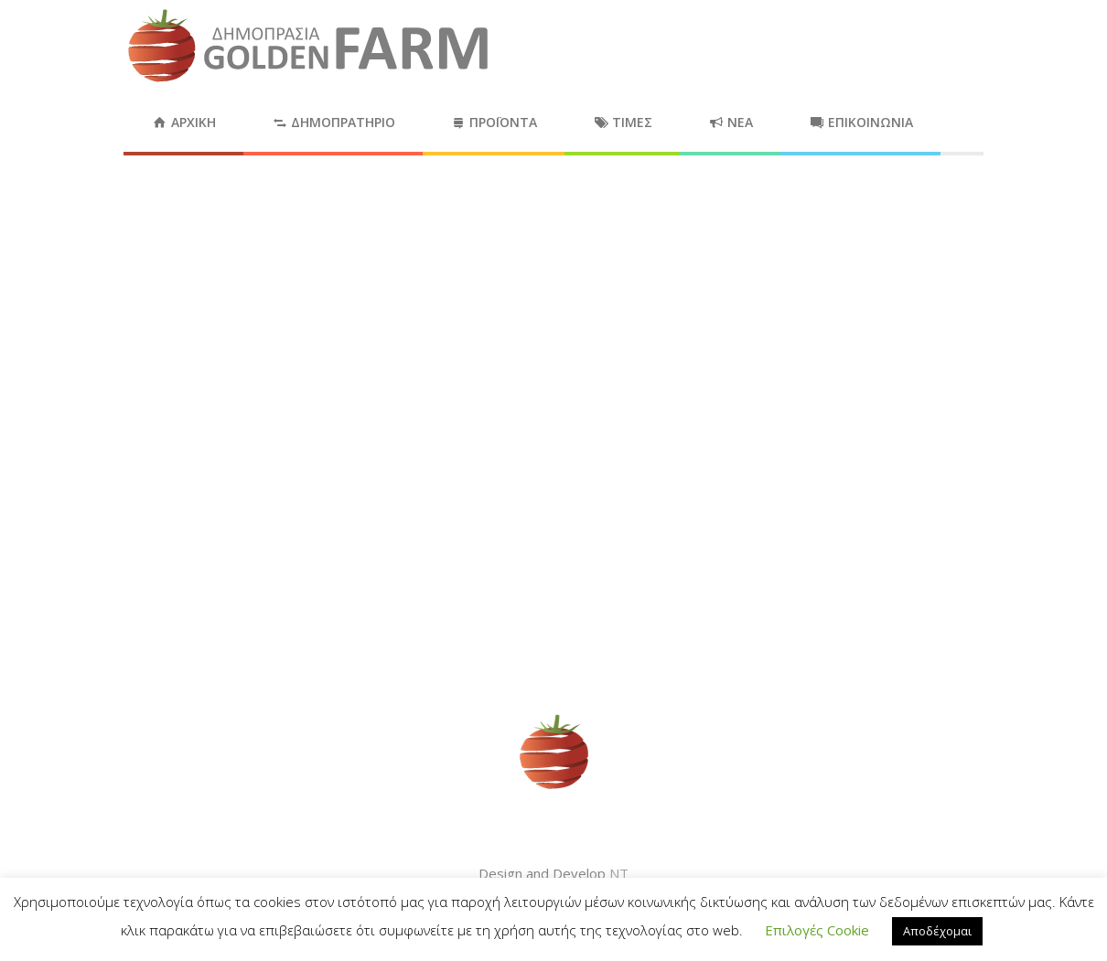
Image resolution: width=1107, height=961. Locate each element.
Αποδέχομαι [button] (937, 931)
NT (619, 873)
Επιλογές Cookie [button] (817, 930)
